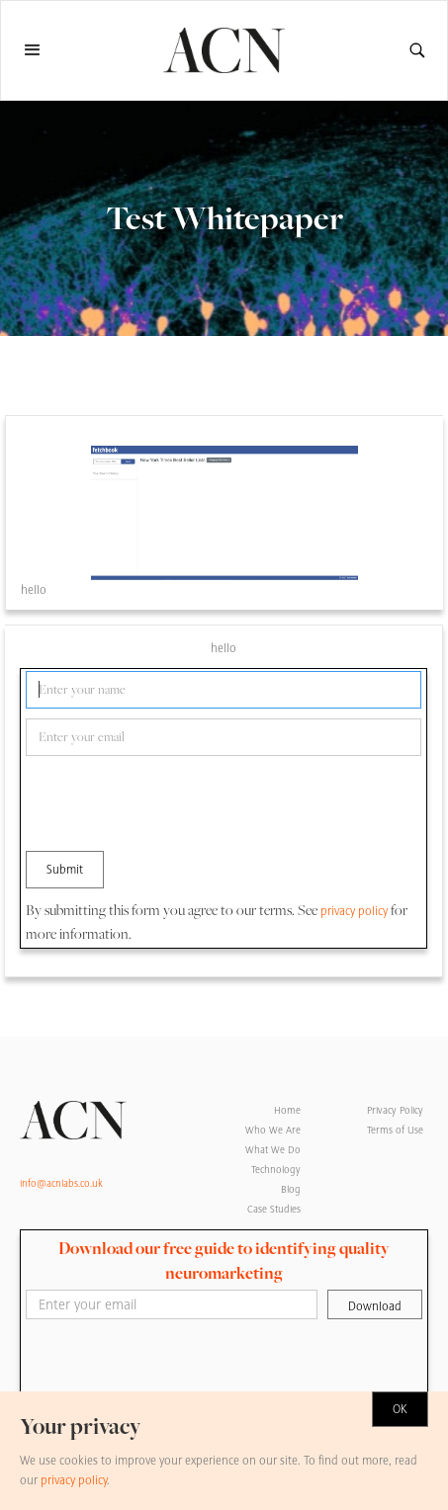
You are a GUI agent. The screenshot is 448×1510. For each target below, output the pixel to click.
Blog (291, 1189)
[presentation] (176, 804)
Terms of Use (395, 1130)
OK (400, 1409)
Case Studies (274, 1209)
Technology (276, 1169)
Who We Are (273, 1130)
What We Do (273, 1149)
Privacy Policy (395, 1110)
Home (287, 1110)
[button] (41, 50)
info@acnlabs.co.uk (61, 1183)
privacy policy (354, 911)
